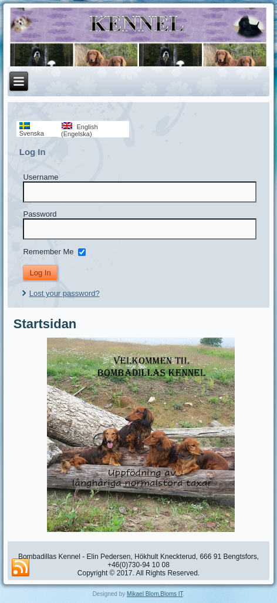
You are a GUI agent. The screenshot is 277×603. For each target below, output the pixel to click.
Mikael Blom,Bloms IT (155, 594)
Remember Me (48, 251)
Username (40, 177)
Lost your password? (64, 293)
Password (39, 214)
